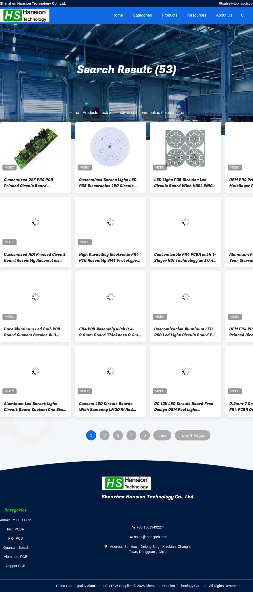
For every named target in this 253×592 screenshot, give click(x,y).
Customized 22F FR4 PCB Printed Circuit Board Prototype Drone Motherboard (33, 183)
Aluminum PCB (15, 557)
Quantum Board (15, 548)
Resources (196, 15)
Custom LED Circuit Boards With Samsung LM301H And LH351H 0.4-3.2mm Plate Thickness (106, 407)
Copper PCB (15, 566)
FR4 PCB (15, 538)
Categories (142, 15)
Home (117, 15)
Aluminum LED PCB (15, 520)
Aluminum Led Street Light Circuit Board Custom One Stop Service (34, 407)
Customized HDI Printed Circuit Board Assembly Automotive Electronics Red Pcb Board (35, 257)
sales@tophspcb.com (150, 537)
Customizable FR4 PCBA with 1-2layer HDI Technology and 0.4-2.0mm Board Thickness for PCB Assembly (185, 257)
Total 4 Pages (192, 435)
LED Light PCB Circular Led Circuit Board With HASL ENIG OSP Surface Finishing (183, 183)
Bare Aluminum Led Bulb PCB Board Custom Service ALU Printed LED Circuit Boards (32, 332)
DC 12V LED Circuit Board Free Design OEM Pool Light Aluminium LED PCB (183, 407)
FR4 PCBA (15, 529)
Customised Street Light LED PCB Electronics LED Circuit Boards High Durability (108, 183)
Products (169, 15)
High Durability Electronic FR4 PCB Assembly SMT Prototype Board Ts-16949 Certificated (109, 257)
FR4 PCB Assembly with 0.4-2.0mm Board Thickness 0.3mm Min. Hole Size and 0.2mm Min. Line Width (110, 332)
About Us (224, 15)
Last (162, 435)
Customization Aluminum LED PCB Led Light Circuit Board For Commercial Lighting (185, 332)
